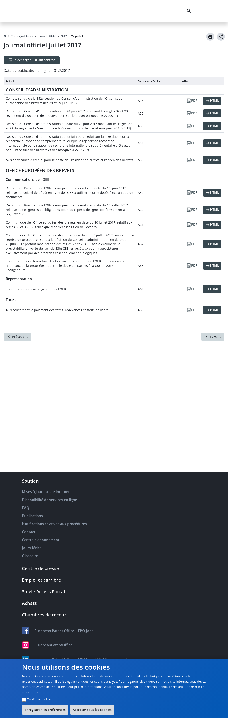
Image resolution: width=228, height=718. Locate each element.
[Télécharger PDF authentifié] (32, 60)
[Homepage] (5, 36)
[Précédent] (17, 337)
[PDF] (192, 101)
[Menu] (205, 11)
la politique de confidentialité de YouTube (160, 687)
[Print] (210, 37)
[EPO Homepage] (28, 11)
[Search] (190, 11)
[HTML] (212, 101)
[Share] (221, 37)
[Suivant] (212, 337)
